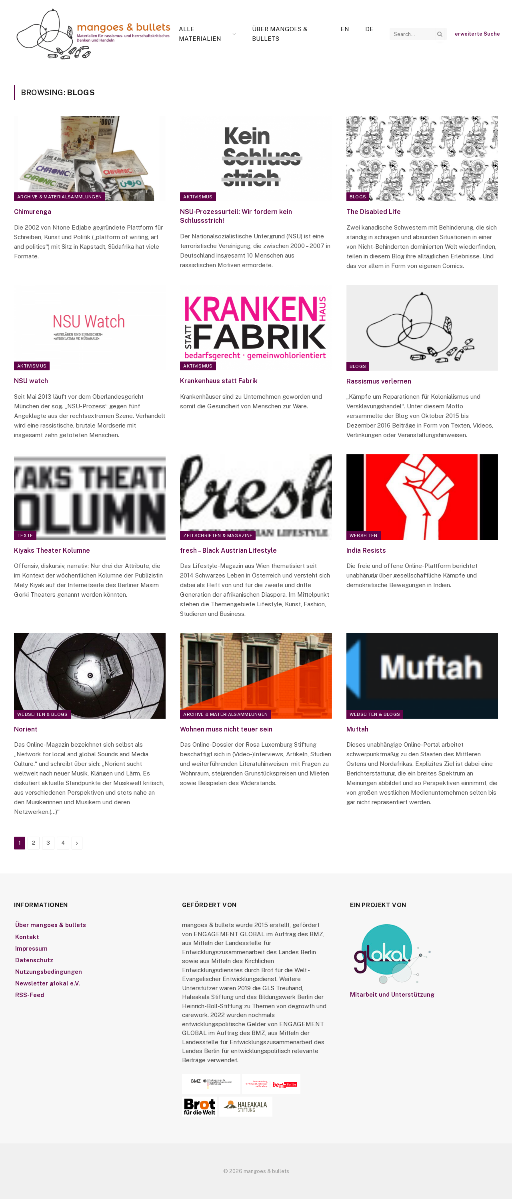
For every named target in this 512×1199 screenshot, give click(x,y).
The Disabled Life (373, 212)
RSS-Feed (29, 994)
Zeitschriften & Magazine (217, 535)
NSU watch (31, 381)
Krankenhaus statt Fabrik (219, 381)
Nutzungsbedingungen (48, 971)
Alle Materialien (200, 34)
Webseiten (364, 535)
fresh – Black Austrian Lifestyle (228, 550)
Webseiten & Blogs (42, 714)
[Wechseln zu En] (344, 29)
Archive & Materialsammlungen (59, 196)
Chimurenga (32, 212)
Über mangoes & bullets (279, 34)
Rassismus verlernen (378, 381)
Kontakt (27, 936)
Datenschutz (34, 960)
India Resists (366, 550)
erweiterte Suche (477, 34)
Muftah (357, 729)
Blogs (358, 196)
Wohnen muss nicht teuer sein (226, 729)
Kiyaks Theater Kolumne (52, 550)
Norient (26, 729)
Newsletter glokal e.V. (47, 983)
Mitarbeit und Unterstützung (392, 994)
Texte (25, 535)
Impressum (31, 948)
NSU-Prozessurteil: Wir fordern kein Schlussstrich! (236, 216)
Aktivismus (197, 196)
